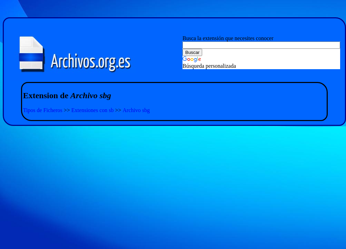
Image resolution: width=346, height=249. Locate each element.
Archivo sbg (136, 110)
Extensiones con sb (92, 110)
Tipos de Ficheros (42, 110)
